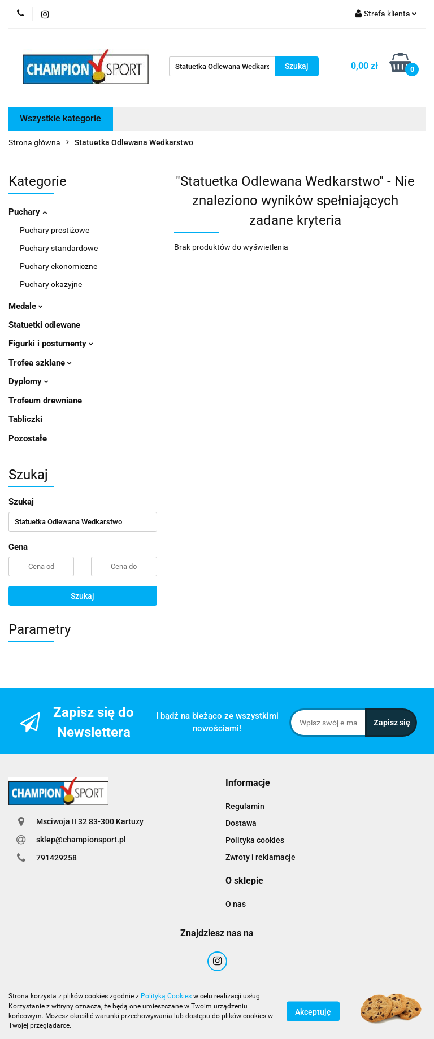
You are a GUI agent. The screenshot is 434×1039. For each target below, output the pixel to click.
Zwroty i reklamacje (260, 857)
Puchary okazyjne (51, 284)
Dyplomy (28, 381)
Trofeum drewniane (45, 400)
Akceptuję (313, 1011)
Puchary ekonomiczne (58, 266)
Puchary (27, 212)
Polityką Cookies (166, 996)
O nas (235, 903)
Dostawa (241, 823)
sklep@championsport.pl (81, 839)
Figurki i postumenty (50, 343)
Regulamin (244, 806)
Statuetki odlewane (44, 325)
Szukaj (82, 596)
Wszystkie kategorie (60, 118)
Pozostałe (27, 438)
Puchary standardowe (59, 248)
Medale (25, 306)
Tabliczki (25, 419)
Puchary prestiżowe (54, 229)
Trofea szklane (40, 363)
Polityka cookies (254, 840)
